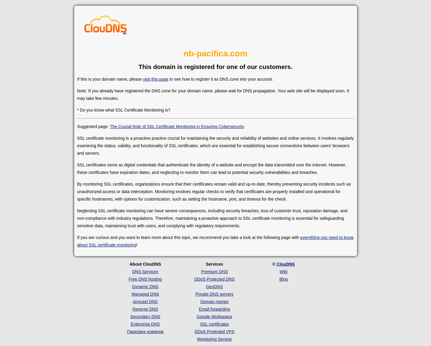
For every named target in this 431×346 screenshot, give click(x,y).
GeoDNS (214, 286)
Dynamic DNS (145, 286)
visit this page (156, 79)
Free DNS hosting (145, 279)
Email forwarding (214, 309)
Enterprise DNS (145, 324)
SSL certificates (214, 324)
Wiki (283, 271)
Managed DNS (145, 294)
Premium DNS (214, 271)
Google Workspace (214, 316)
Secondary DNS (145, 316)
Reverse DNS (145, 309)
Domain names (214, 301)
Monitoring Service (214, 339)
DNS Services (145, 271)
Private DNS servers (214, 294)
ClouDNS (286, 264)
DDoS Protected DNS (214, 279)
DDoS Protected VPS (214, 331)
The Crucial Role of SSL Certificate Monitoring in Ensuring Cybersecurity (177, 126)
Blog (283, 279)
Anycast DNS (145, 301)
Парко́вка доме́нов (145, 331)
